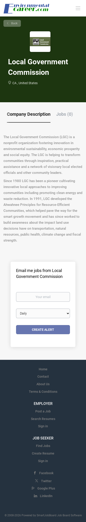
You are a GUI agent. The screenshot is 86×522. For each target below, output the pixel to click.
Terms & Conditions (43, 391)
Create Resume (43, 453)
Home (43, 369)
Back (14, 23)
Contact (43, 376)
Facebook (46, 473)
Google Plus (46, 488)
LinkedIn (46, 496)
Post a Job (43, 411)
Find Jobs (43, 446)
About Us (43, 384)
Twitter (46, 481)
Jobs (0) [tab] (64, 114)
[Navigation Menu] (78, 8)
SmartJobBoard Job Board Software (59, 515)
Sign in (43, 426)
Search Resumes (43, 419)
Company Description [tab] (28, 114)
